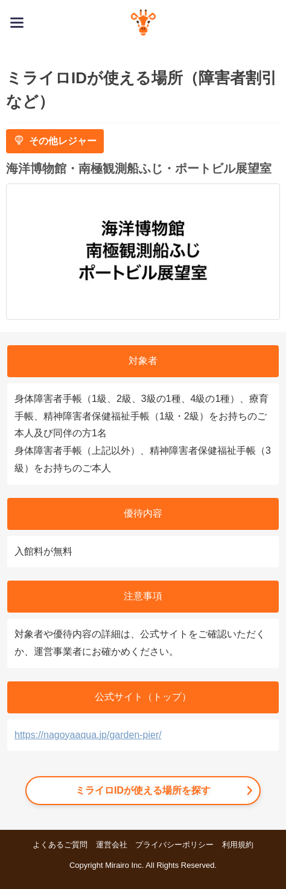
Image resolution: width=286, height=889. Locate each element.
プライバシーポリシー (174, 844)
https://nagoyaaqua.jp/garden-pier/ (88, 735)
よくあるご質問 (60, 844)
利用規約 (237, 844)
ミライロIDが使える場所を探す (143, 790)
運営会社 (111, 844)
